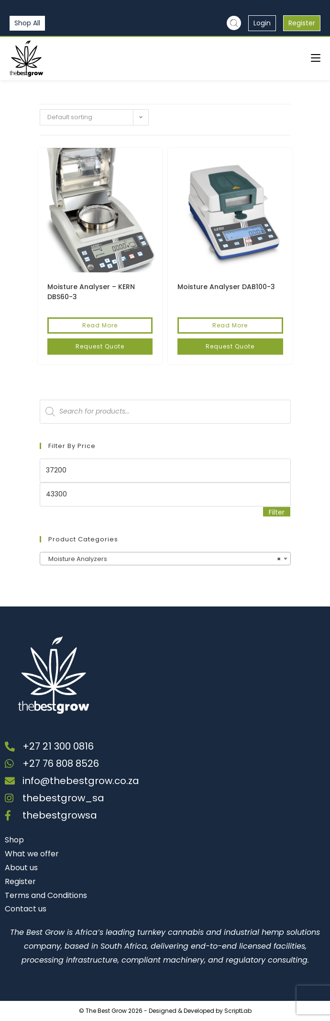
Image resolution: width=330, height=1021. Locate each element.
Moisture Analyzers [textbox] (162, 559)
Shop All (27, 23)
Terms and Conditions (46, 895)
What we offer (32, 853)
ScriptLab (238, 1011)
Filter (277, 512)
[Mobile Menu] (315, 58)
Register (301, 23)
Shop (14, 839)
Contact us (25, 908)
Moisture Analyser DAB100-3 (226, 287)
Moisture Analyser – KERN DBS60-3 (91, 292)
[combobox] (165, 558)
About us (21, 867)
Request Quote (100, 346)
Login (262, 23)
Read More (100, 325)
